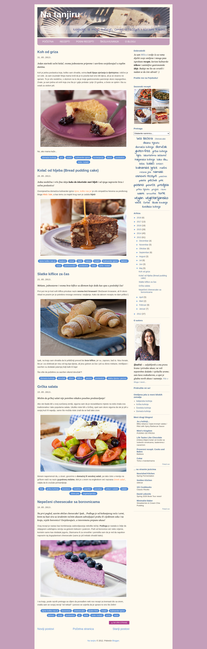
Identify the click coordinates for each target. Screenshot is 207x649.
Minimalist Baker (145, 501)
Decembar (144, 241)
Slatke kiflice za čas (53, 274)
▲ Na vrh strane (119, 623)
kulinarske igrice (82, 157)
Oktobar (143, 248)
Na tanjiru (60, 14)
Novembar (144, 245)
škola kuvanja (159, 203)
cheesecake (79, 611)
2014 (139, 233)
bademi (62, 261)
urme (108, 615)
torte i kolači (83, 162)
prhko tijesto (143, 189)
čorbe (146, 203)
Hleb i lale (47, 194)
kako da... (162, 160)
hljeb (80, 261)
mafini (163, 168)
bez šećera (145, 138)
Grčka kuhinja (142, 404)
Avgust (142, 256)
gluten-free (93, 611)
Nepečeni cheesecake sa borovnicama (68, 502)
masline (77, 489)
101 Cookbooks (144, 487)
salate (124, 489)
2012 (139, 314)
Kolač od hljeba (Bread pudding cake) (68, 170)
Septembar (144, 252)
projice (155, 189)
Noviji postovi (45, 628)
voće (116, 615)
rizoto (163, 189)
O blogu (130, 41)
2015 (139, 229)
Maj (141, 268)
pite (161, 181)
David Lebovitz (144, 494)
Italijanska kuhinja (144, 401)
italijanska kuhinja (145, 160)
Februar (143, 305)
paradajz (98, 489)
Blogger (115, 641)
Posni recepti (85, 41)
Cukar (139, 458)
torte (94, 266)
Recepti (65, 41)
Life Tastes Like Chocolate (149, 437)
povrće (150, 185)
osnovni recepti (146, 176)
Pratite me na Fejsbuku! (146, 78)
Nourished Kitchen (146, 473)
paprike (87, 489)
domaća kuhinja (49, 157)
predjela (163, 185)
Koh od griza (47, 52)
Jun (141, 264)
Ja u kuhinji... (143, 421)
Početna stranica (83, 628)
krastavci (66, 489)
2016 (139, 225)
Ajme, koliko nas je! (83, 191)
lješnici (124, 261)
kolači (69, 157)
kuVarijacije (98, 157)
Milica (144, 55)
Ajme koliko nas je (47, 261)
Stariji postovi (121, 628)
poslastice (119, 157)
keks (141, 164)
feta (41, 489)
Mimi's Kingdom (144, 431)
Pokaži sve (166, 464)
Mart (141, 301)
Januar (142, 309)
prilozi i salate (112, 489)
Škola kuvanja (109, 41)
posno (139, 185)
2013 (139, 237)
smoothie (151, 194)
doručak (61, 378)
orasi (58, 266)
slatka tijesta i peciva (117, 378)
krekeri (159, 164)
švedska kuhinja (151, 207)
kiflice (79, 378)
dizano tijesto (151, 143)
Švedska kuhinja (143, 408)
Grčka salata (47, 387)
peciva (89, 378)
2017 (139, 222)
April (141, 297)
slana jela (75, 493)
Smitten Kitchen (144, 480)
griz (61, 157)
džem (71, 378)
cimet (71, 261)
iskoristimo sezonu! (154, 155)
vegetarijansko (89, 493)
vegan (138, 198)
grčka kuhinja (53, 489)
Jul (140, 260)
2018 (139, 217)
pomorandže (70, 266)
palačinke (163, 176)
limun (109, 157)
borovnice (66, 611)
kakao (88, 261)
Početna (47, 41)
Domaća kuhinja (143, 411)
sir (79, 615)
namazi (158, 172)
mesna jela (145, 172)
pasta (142, 181)
